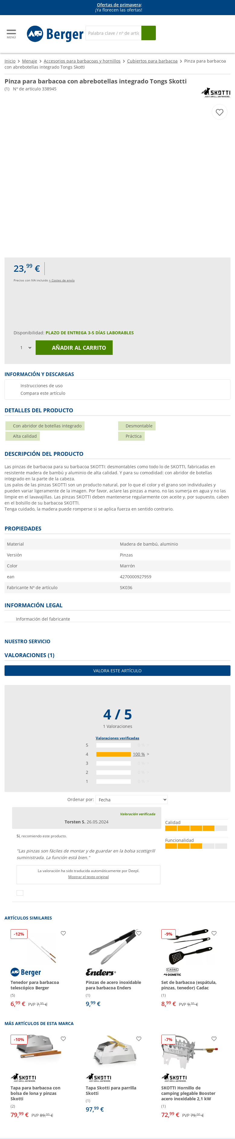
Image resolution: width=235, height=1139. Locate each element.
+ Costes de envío (62, 280)
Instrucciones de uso (42, 386)
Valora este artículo (117, 670)
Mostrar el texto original (88, 876)
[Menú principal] (12, 34)
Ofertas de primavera (119, 5)
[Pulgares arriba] (20, 893)
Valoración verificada (137, 814)
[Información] (118, 7)
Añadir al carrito (74, 347)
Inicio (10, 61)
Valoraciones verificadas (117, 738)
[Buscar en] (113, 33)
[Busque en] (148, 33)
